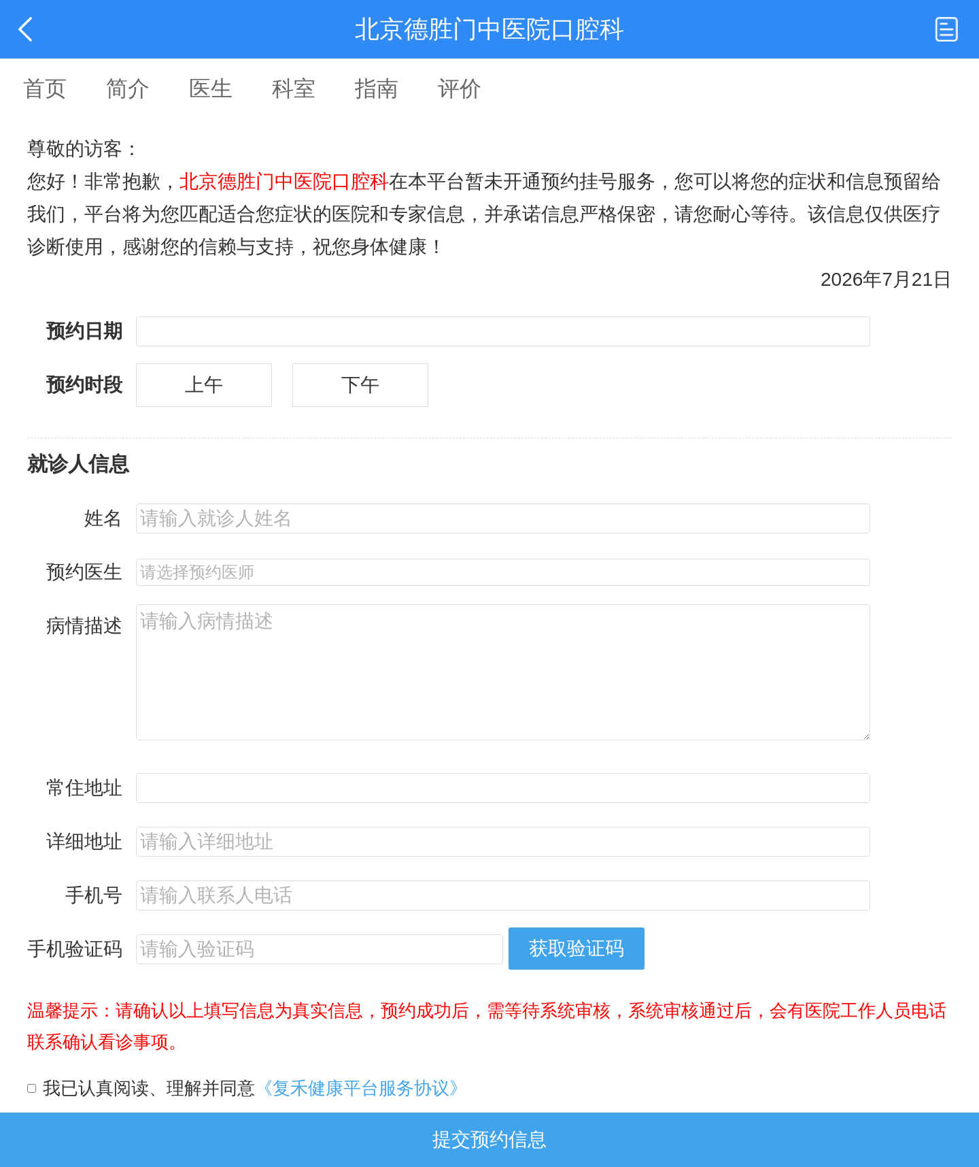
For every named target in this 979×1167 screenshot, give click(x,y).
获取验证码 (576, 948)
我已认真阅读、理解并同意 (255, 1088)
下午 (360, 384)
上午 (204, 384)
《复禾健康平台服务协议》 (361, 1088)
